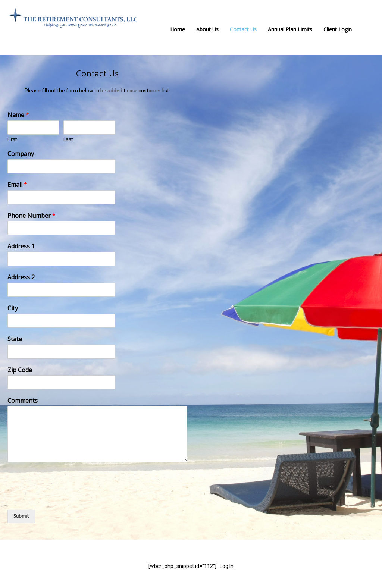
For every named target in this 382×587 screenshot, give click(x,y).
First (12, 139)
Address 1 (21, 246)
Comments (22, 401)
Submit (21, 516)
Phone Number (31, 216)
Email (17, 185)
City (12, 308)
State (14, 339)
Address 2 (21, 277)
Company (20, 154)
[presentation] (64, 497)
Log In (227, 566)
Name (18, 115)
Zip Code (19, 370)
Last (68, 139)
